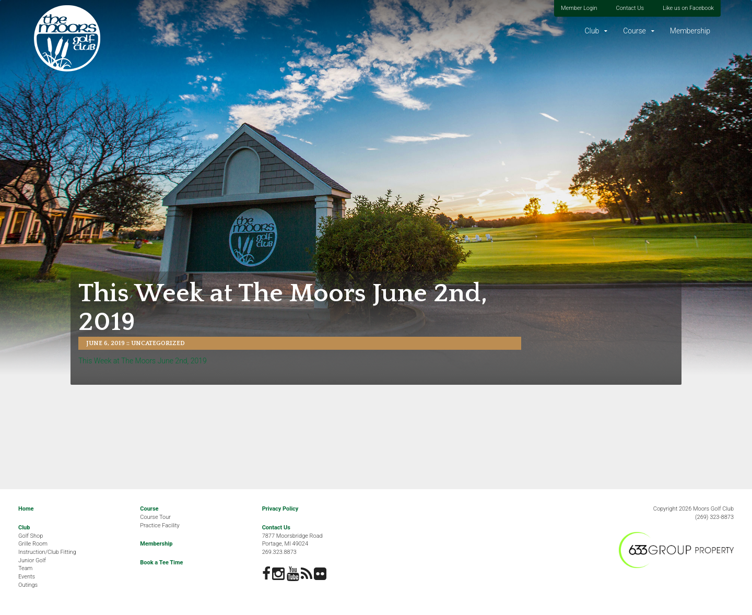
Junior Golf (32, 560)
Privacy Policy (280, 508)
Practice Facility (160, 525)
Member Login (579, 8)
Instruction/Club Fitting (47, 552)
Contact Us (630, 8)
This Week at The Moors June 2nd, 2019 (142, 361)
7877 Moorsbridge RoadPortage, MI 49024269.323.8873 (292, 544)
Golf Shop (30, 536)
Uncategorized (158, 343)
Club (591, 31)
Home (25, 508)
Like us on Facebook (688, 8)
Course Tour (155, 517)
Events (26, 576)
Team (25, 568)
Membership (690, 31)
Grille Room (33, 543)
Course (634, 31)
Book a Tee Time (161, 562)
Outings (28, 585)
